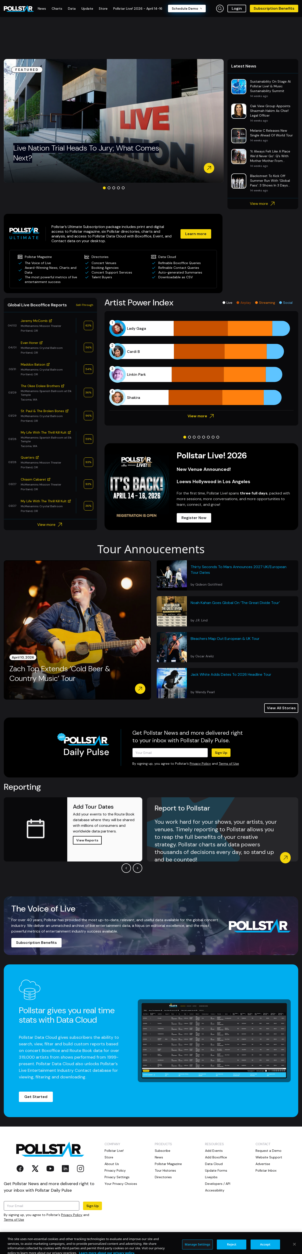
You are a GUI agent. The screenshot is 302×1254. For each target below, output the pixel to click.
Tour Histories (165, 1170)
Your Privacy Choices (121, 1184)
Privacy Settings (117, 1177)
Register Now (193, 517)
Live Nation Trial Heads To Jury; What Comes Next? (86, 153)
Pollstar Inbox (266, 1170)
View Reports (87, 840)
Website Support (269, 1157)
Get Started (35, 1096)
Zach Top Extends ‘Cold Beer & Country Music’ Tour (59, 674)
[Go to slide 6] (208, 437)
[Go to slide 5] (123, 187)
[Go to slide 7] (213, 437)
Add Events (214, 1150)
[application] (201, 363)
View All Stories (281, 707)
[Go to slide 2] (109, 187)
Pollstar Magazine (168, 1164)
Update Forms (216, 1170)
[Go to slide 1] (104, 187)
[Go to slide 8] (217, 437)
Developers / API (217, 1184)
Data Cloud (214, 1164)
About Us (112, 1164)
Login (237, 8)
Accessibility (214, 1190)
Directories (163, 1177)
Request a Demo (268, 1150)
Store (109, 1157)
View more (263, 203)
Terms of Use (229, 763)
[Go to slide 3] (113, 187)
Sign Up (221, 753)
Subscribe (162, 1150)
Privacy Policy (200, 763)
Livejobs (211, 1177)
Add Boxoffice (216, 1157)
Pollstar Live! (114, 1150)
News (159, 1157)
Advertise (263, 1164)
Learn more (195, 233)
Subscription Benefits (274, 8)
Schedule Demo (187, 8)
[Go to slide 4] (118, 187)
